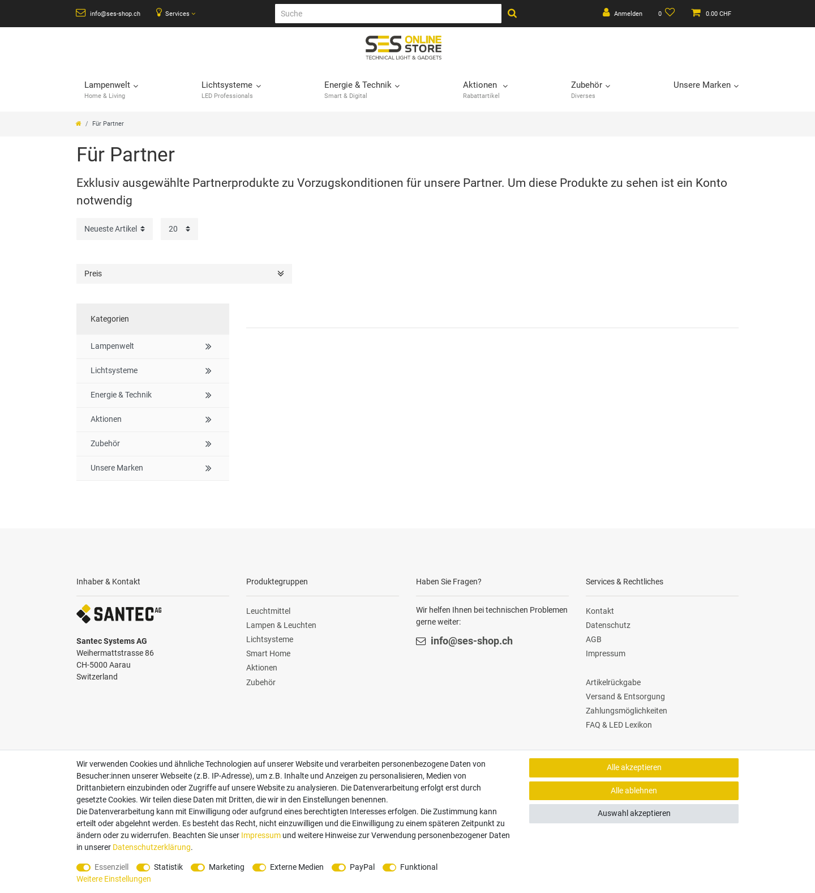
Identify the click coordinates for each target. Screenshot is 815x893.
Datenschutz (608, 625)
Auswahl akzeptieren (634, 813)
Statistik (168, 866)
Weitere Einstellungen (113, 878)
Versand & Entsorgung (625, 696)
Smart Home (268, 653)
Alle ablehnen (634, 790)
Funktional (418, 866)
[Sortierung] (114, 229)
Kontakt (600, 611)
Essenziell (111, 866)
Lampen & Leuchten (281, 625)
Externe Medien (297, 866)
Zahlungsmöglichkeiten (626, 710)
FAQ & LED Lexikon (619, 724)
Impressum (605, 653)
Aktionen (261, 667)
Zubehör (261, 682)
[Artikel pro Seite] (179, 229)
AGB (594, 639)
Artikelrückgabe (613, 682)
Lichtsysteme (269, 639)
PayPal (362, 866)
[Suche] (388, 13)
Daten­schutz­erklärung (152, 847)
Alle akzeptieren (634, 767)
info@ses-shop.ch (108, 13)
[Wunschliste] (667, 13)
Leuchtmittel (268, 611)
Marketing (226, 866)
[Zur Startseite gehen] (79, 123)
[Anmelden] (622, 13)
